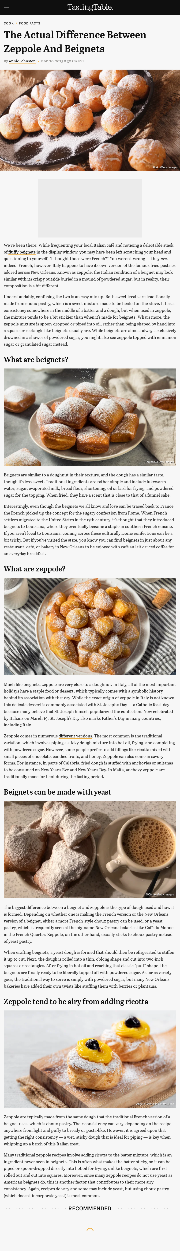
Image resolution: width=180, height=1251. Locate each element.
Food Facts (29, 23)
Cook (9, 23)
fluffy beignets (22, 252)
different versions (75, 736)
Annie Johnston (22, 60)
